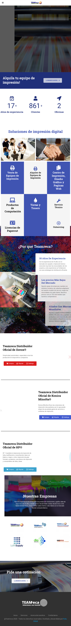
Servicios (24, 615)
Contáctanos (53, 615)
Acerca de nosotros (38, 615)
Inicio (15, 615)
